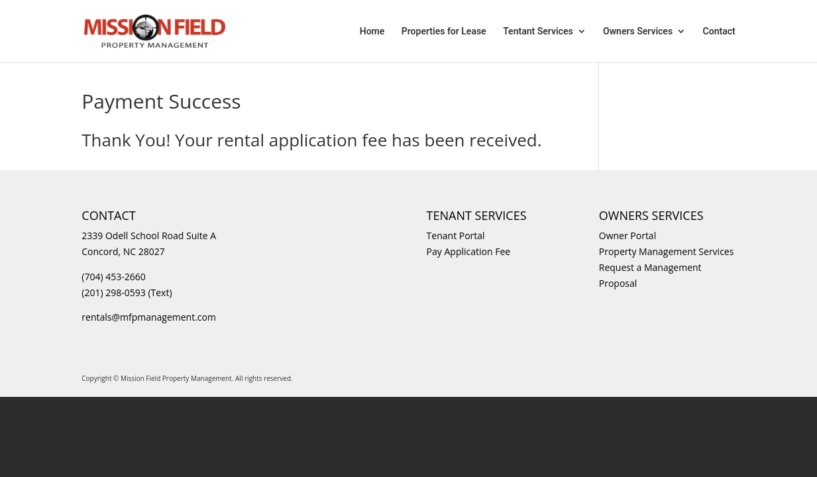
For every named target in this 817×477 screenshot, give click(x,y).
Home (372, 31)
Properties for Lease (444, 31)
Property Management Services (666, 251)
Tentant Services (537, 31)
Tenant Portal (456, 235)
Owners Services (638, 31)
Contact (719, 31)
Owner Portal (627, 235)
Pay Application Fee (469, 251)
